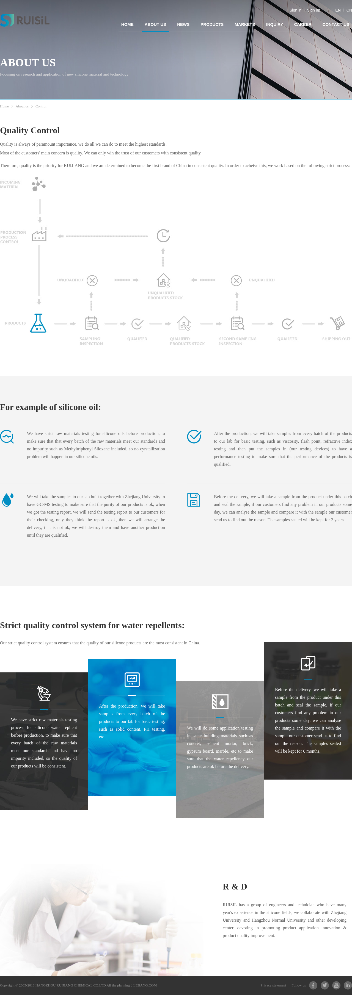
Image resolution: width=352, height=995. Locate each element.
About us (22, 106)
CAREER (302, 24)
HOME (127, 24)
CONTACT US (336, 24)
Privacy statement (273, 985)
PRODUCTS (212, 24)
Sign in (295, 10)
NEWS (183, 24)
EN (337, 10)
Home (4, 106)
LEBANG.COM (145, 985)
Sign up (313, 10)
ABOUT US (155, 24)
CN (349, 10)
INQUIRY (274, 24)
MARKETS (245, 24)
